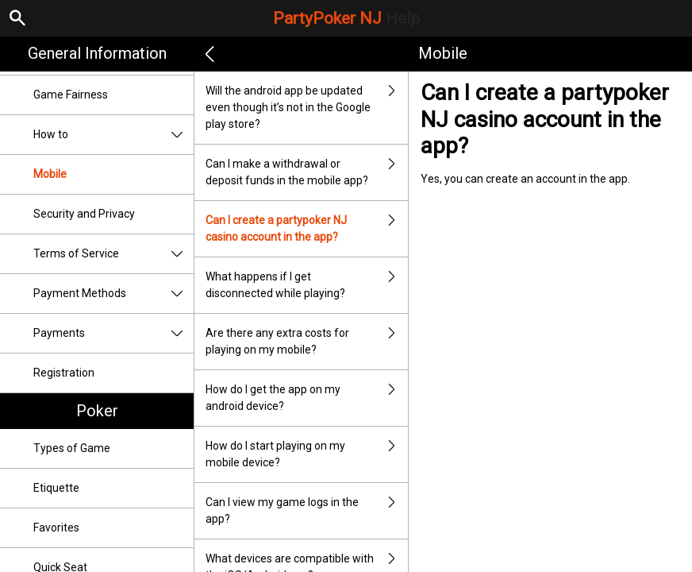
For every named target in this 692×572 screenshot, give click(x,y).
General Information (97, 53)
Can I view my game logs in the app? (307, 511)
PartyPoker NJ (346, 18)
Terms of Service (113, 253)
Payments (113, 333)
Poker (97, 410)
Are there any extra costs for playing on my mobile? (307, 341)
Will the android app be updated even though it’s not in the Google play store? (307, 108)
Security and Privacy (84, 213)
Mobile (50, 174)
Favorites (56, 527)
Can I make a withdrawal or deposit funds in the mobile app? (307, 172)
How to (113, 134)
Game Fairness (70, 94)
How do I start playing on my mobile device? (307, 454)
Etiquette (56, 487)
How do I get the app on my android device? (307, 398)
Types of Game (71, 448)
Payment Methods (113, 293)
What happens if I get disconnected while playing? (307, 285)
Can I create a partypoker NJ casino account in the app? (307, 229)
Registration (63, 372)
